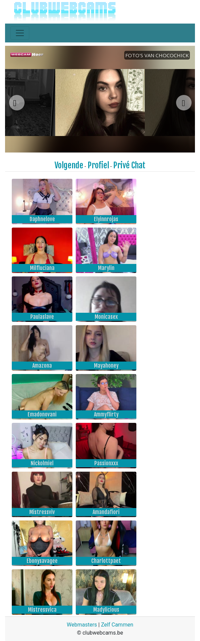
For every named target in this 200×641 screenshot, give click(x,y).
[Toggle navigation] (19, 33)
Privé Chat (129, 165)
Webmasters (82, 624)
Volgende (69, 165)
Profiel (98, 165)
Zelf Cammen (117, 624)
